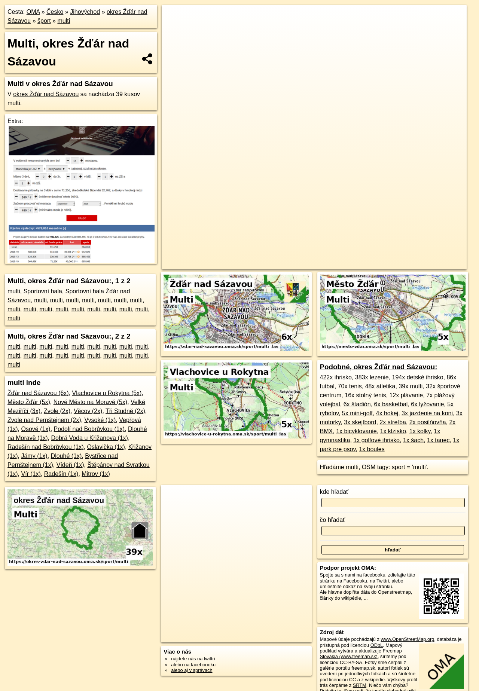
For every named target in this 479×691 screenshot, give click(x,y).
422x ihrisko (336, 377)
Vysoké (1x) (100, 420)
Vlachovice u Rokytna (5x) (107, 393)
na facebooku (371, 575)
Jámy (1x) (34, 456)
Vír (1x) (30, 474)
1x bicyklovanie (356, 431)
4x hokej (387, 413)
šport (44, 21)
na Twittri (379, 581)
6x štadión (357, 404)
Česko (54, 12)
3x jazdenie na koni (427, 413)
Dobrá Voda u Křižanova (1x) (89, 438)
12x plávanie (406, 395)
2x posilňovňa (427, 422)
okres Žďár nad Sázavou (46, 94)
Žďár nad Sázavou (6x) (38, 393)
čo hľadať (332, 520)
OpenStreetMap (304, 264)
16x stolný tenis (365, 395)
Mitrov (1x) (96, 474)
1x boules (372, 449)
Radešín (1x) (61, 474)
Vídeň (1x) (70, 465)
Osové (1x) (35, 429)
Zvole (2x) (57, 411)
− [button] (174, 29)
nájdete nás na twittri (193, 658)
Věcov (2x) (88, 411)
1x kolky (420, 431)
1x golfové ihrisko (376, 440)
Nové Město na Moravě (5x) (90, 402)
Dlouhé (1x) (66, 456)
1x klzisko (393, 431)
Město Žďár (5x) (28, 402)
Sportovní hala (43, 291)
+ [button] (174, 17)
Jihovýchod (85, 12)
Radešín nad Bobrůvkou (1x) (45, 447)
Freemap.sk (343, 264)
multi (63, 21)
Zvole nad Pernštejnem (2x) (44, 420)
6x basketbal (391, 404)
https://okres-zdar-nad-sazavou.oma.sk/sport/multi (416, 264)
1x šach (413, 440)
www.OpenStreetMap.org (407, 639)
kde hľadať (334, 492)
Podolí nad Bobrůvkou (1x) (89, 429)
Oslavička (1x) (106, 447)
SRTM (359, 685)
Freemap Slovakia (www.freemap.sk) (361, 653)
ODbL (376, 645)
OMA (33, 12)
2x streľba (392, 422)
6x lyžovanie (427, 404)
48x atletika (380, 386)
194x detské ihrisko (417, 377)
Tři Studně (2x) (125, 411)
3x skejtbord (360, 422)
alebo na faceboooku (193, 664)
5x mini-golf (357, 413)
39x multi (410, 386)
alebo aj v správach (191, 670)
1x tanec (438, 440)
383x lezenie (372, 377)
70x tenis (350, 386)
